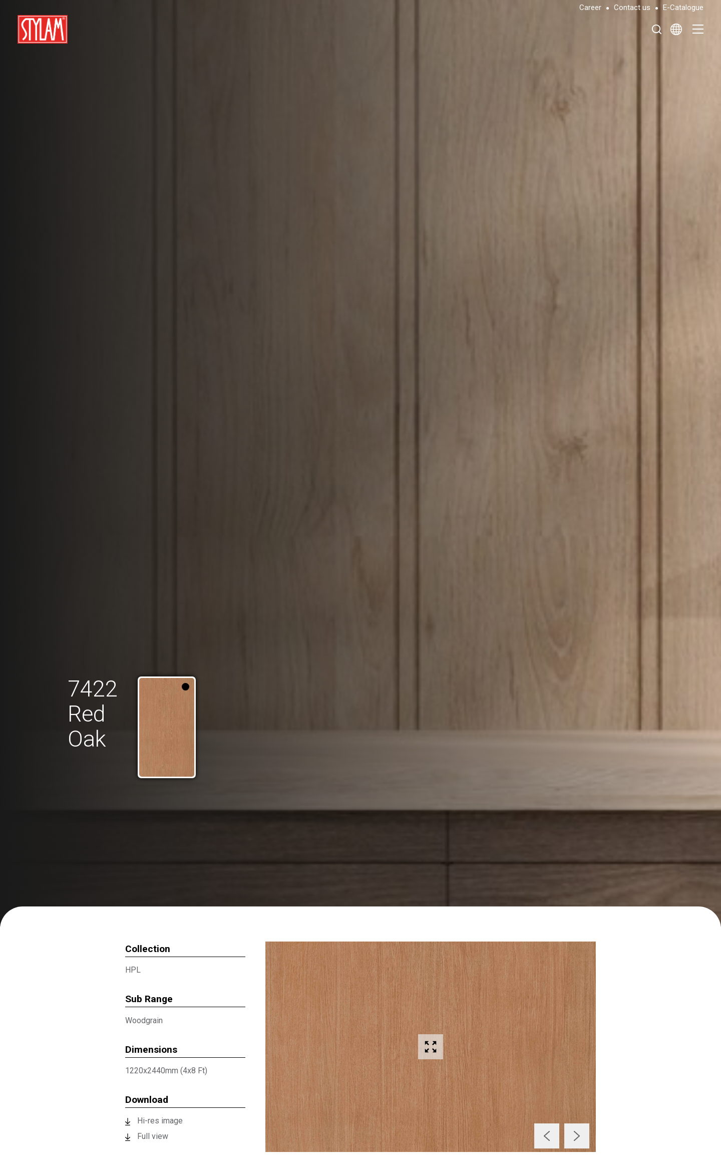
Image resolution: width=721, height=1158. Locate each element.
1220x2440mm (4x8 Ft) (166, 1070)
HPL (133, 970)
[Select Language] (676, 29)
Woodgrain (144, 1020)
